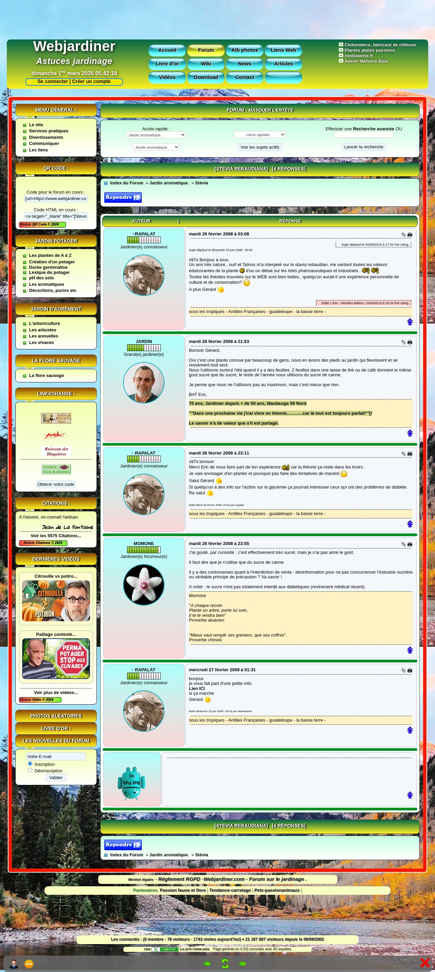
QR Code (40, 224)
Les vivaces (41, 342)
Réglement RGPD (179, 879)
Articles (283, 63)
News (244, 63)
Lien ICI (197, 688)
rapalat (145, 233)
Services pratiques (49, 130)
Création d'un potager (52, 261)
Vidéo (37, 700)
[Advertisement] (217, 18)
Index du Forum (126, 182)
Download (206, 77)
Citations (43, 543)
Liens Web (283, 50)
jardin (143, 341)
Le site (36, 124)
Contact (244, 77)
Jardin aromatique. (169, 182)
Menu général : (56, 110)
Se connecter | (52, 81)
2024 (54, 224)
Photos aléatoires (56, 716)
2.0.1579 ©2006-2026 (180, 949)
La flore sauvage (56, 360)
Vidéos (167, 77)
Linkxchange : (56, 393)
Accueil (167, 50)
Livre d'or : (56, 728)
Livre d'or (167, 63)
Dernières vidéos (55, 559)
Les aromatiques (46, 284)
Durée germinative (48, 267)
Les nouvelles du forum (56, 740)
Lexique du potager (49, 272)
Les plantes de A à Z (50, 255)
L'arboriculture (44, 323)
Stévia (201, 182)
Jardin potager (56, 241)
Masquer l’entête (270, 110)
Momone (144, 543)
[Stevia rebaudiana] (241, 168)
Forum (206, 50)
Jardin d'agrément (56, 309)
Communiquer (44, 143)
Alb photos (244, 50)
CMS (147, 949)
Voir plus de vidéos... (56, 692)
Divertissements (46, 137)
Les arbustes (42, 329)
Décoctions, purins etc (52, 290)
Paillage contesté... (56, 634)
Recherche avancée (373, 128)
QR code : (56, 168)
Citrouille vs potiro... (56, 576)
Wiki (206, 63)
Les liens (38, 149)
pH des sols (41, 277)
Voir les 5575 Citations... (56, 535)
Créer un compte (91, 81)
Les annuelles (43, 336)
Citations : (56, 503)
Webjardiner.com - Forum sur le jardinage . (255, 879)
